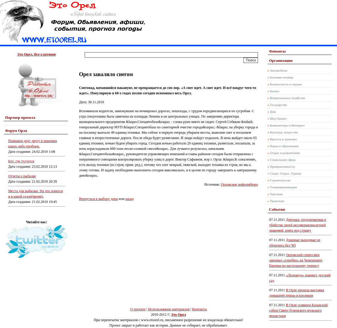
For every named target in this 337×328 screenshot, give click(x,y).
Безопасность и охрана (286, 84)
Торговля (276, 194)
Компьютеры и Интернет (287, 125)
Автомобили (278, 70)
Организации (281, 60)
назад (129, 199)
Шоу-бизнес (278, 118)
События (277, 209)
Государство (278, 105)
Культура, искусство (284, 132)
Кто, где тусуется (21, 161)
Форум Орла (16, 130)
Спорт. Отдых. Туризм (285, 173)
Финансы (277, 51)
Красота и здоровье (283, 139)
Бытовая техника (281, 77)
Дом (273, 111)
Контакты (199, 309)
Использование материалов (169, 309)
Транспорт (277, 201)
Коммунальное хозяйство (287, 98)
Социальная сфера (283, 159)
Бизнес (274, 91)
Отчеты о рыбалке (22, 176)
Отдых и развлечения (285, 153)
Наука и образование (284, 146)
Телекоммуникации (283, 187)
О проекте (138, 309)
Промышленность (282, 166)
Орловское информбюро (239, 184)
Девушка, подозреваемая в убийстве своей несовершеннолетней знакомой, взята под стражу (297, 225)
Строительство (280, 180)
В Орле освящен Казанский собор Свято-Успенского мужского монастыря (298, 310)
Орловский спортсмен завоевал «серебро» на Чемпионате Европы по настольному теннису (296, 260)
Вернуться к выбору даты (98, 199)
